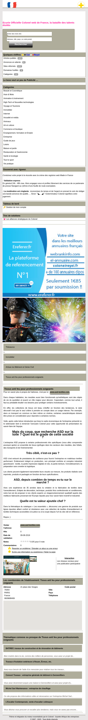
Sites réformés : (12, 66)
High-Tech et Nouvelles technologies (18, 102)
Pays (51, 593)
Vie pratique (8, 164)
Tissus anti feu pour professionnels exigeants (24, 377)
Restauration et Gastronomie (15, 152)
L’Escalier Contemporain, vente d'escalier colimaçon (29, 702)
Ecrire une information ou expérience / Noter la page (33, 552)
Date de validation (7, 536)
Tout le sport (8, 160)
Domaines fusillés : (13, 70)
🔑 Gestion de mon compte (14, 207)
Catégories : (10, 74)
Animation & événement (13, 98)
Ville (50, 590)
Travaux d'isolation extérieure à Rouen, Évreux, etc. (29, 662)
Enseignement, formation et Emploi (18, 133)
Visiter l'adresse (7, 526)
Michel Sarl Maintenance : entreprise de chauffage (28, 688)
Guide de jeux (9, 141)
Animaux (7, 121)
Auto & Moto (8, 94)
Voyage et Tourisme (11, 106)
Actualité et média (10, 118)
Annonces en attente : (14, 62)
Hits (5, 532)
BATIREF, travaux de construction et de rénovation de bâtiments (34, 648)
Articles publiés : (12, 58)
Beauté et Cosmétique (12, 91)
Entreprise (7, 137)
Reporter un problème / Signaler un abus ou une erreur (35, 548)
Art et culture (8, 125)
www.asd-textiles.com (60, 392)
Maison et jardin (10, 148)
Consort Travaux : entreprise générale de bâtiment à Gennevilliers (35, 675)
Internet (6, 114)
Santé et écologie (10, 156)
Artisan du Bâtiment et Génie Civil (20, 367)
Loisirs (6, 144)
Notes (6, 542)
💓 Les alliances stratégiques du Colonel (20, 219)
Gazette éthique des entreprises (67, 717)
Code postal (70, 587)
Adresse (7, 587)
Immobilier (7, 110)
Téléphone (53, 595)
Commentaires (9, 545)
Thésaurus (10, 347)
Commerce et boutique (12, 129)
